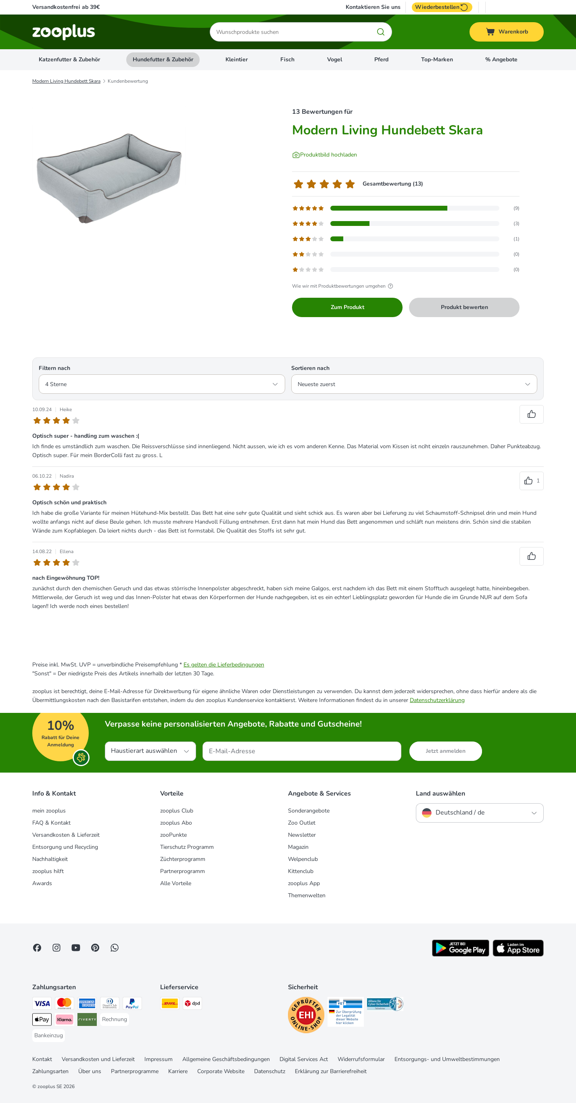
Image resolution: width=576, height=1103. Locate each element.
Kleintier (236, 59)
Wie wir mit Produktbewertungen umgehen (343, 286)
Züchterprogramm (182, 859)
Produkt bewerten (464, 307)
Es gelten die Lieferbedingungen (224, 664)
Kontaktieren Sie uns (373, 7)
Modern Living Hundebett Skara (66, 81)
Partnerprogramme (135, 1071)
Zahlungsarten (50, 1071)
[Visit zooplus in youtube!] (76, 948)
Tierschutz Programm (187, 847)
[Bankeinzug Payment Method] (48, 1035)
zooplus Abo (176, 823)
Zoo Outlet (301, 823)
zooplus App (304, 883)
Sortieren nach (310, 368)
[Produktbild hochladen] (324, 154)
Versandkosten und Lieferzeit (98, 1059)
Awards (42, 883)
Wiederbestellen (442, 7)
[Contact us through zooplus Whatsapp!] (114, 948)
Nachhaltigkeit (50, 859)
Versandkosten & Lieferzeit (66, 835)
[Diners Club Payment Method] (109, 1005)
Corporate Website (220, 1071)
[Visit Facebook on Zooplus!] (37, 948)
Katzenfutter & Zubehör (69, 59)
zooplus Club (176, 811)
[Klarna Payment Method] (64, 1021)
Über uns (89, 1071)
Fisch (287, 59)
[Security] (306, 1016)
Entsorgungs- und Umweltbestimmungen (447, 1059)
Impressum (158, 1059)
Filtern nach (54, 368)
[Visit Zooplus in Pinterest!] (95, 948)
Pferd (381, 59)
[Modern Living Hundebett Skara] (109, 174)
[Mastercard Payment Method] (64, 1005)
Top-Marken (437, 59)
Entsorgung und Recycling (65, 847)
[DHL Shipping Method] (169, 1005)
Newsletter (302, 835)
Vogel (334, 59)
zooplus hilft (48, 871)
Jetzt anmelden (445, 751)
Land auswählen (440, 793)
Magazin (298, 847)
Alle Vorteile (175, 883)
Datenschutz (269, 1071)
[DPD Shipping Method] (192, 1005)
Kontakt (42, 1059)
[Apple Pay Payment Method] (42, 1021)
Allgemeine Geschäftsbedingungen (226, 1059)
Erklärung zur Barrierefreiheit (331, 1071)
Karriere (178, 1071)
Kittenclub (300, 871)
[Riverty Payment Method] (87, 1021)
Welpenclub (303, 859)
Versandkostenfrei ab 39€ (66, 7)
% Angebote (501, 59)
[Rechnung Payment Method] (114, 1019)
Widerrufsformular (361, 1059)
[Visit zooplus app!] (460, 955)
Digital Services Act (304, 1059)
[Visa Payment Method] (42, 1005)
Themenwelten (307, 895)
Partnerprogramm (182, 871)
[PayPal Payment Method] (132, 1005)
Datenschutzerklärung (437, 700)
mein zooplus (49, 811)
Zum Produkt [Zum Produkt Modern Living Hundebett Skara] (347, 307)
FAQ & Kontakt (51, 823)
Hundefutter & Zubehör (163, 59)
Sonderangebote (309, 811)
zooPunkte (173, 835)
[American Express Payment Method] (87, 1005)
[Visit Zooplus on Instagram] (56, 948)
